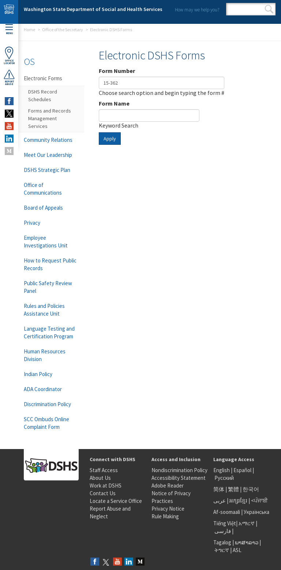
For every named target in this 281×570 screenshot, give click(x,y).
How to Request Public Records (50, 264)
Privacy (32, 222)
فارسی (222, 530)
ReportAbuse (9, 77)
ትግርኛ (221, 550)
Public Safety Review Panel (48, 287)
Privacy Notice (167, 508)
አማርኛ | (248, 523)
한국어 (251, 489)
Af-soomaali (226, 511)
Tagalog (222, 542)
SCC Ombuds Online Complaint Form (46, 423)
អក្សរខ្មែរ (238, 500)
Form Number (117, 70)
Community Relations (48, 139)
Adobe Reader (167, 485)
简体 (218, 489)
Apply (110, 138)
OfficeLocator (9, 55)
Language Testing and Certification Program (49, 332)
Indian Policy (38, 374)
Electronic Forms (43, 78)
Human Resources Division (44, 355)
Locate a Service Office (116, 500)
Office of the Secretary (62, 29)
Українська (256, 511)
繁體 (234, 489)
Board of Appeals (43, 207)
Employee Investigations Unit (46, 241)
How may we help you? (197, 10)
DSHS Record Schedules (42, 95)
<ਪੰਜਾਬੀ (259, 500)
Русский (224, 477)
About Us (100, 477)
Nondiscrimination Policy (179, 470)
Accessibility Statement (178, 477)
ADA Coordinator (43, 389)
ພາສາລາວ (246, 542)
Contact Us (103, 493)
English (222, 470)
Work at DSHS (105, 485)
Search (269, 9)
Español (242, 470)
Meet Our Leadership (48, 154)
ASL (237, 550)
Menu (9, 29)
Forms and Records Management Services (49, 118)
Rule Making (165, 516)
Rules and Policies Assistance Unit (44, 309)
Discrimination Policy (47, 404)
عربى (219, 500)
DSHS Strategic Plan (47, 169)
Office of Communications (43, 188)
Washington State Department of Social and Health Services (93, 9)
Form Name (114, 103)
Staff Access (104, 470)
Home (29, 29)
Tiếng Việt (224, 523)
